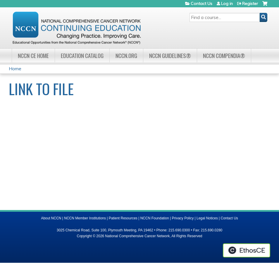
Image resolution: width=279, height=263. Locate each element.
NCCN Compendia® (224, 55)
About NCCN (51, 218)
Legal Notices (207, 218)
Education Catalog (82, 55)
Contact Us (201, 3)
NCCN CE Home (33, 55)
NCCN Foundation (154, 218)
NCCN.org (126, 55)
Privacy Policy (183, 218)
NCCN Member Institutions (85, 218)
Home (15, 68)
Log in (227, 3)
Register (250, 3)
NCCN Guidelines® (170, 55)
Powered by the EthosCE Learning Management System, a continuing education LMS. (246, 250)
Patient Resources (123, 218)
